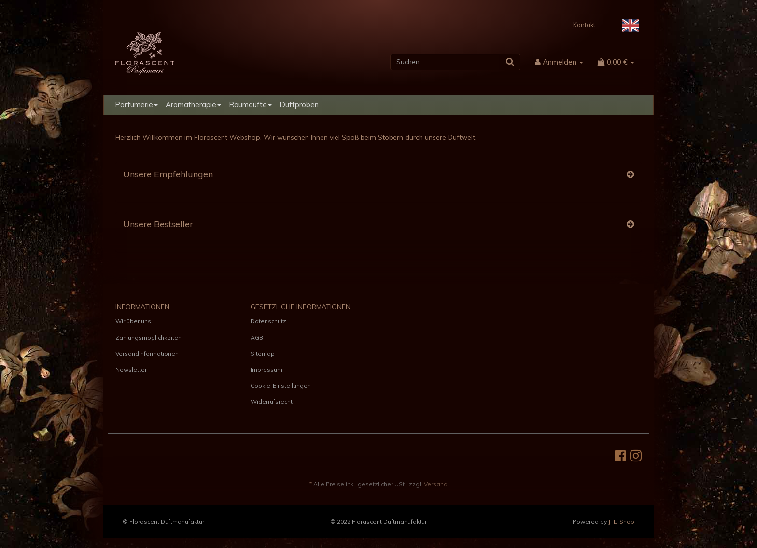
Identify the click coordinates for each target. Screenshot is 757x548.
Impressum (266, 369)
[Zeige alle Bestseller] (630, 224)
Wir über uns (133, 321)
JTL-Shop (621, 521)
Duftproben (299, 104)
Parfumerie (136, 104)
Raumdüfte (250, 104)
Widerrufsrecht (272, 401)
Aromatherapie (193, 104)
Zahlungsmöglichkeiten (148, 337)
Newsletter (131, 369)
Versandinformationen (147, 353)
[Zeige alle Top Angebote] (630, 174)
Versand (436, 484)
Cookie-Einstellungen (281, 385)
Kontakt (584, 25)
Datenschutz (268, 321)
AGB (257, 337)
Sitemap (263, 353)
